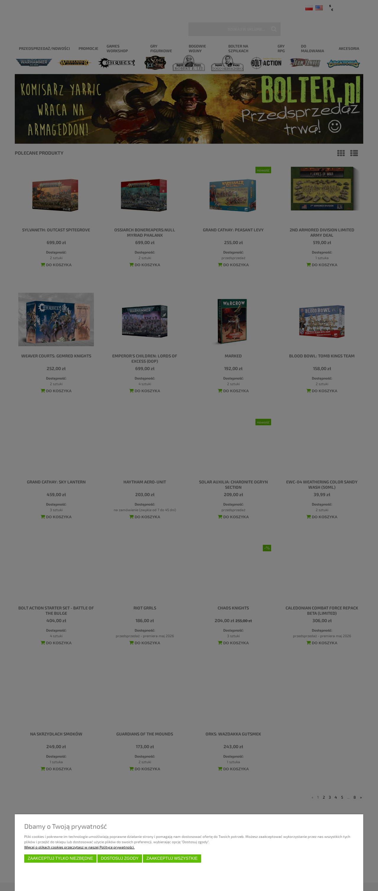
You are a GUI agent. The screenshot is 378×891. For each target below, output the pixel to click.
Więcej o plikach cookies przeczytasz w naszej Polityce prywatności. (79, 847)
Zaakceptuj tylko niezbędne (60, 858)
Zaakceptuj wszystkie (172, 858)
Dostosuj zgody (120, 858)
